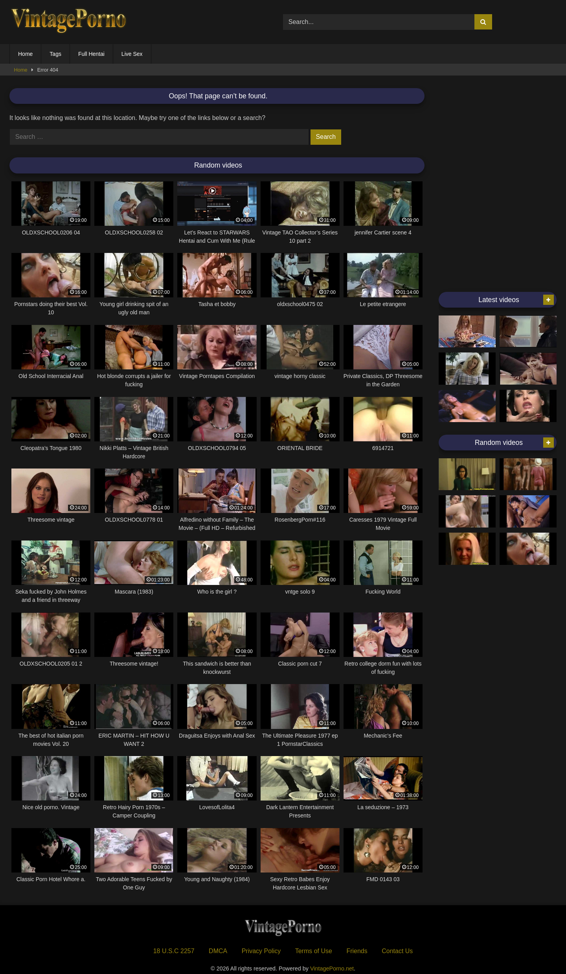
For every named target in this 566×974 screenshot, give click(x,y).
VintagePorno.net (332, 968)
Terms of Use (313, 951)
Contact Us (397, 951)
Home (25, 54)
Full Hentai (91, 54)
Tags (55, 54)
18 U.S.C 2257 (174, 951)
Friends (356, 951)
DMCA (218, 951)
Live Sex (132, 54)
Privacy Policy (261, 951)
